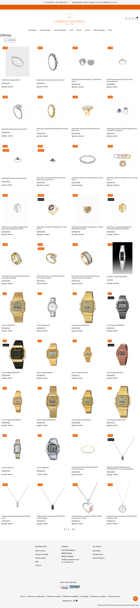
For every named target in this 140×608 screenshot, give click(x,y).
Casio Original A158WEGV (81, 325)
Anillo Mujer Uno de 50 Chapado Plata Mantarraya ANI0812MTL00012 (15, 228)
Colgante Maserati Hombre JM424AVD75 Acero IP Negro (51, 517)
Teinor (137, 605)
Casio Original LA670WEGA (11, 420)
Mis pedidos (97, 551)
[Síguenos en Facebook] (74, 601)
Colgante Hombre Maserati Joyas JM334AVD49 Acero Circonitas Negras (120, 468)
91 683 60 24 (50, 2)
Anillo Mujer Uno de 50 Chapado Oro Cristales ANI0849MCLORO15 (87, 228)
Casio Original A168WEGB (11, 372)
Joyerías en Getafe (41, 554)
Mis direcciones (98, 554)
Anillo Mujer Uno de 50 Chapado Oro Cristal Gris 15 (52, 228)
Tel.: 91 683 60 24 (67, 562)
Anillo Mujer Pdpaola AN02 (11, 80)
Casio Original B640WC (115, 372)
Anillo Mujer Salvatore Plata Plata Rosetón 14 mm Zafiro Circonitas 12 (122, 129)
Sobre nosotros (40, 551)
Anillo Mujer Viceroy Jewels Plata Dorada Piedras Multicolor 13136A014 (85, 277)
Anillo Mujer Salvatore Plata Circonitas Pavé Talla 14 (86, 80)
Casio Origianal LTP (43, 325)
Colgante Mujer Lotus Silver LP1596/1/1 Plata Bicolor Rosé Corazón (87, 517)
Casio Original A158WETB (115, 325)
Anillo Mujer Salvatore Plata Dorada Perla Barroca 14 (85, 129)
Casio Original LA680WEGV (116, 420)
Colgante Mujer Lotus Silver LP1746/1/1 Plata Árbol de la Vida (122, 517)
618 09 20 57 (62, 2)
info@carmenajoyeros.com (70, 559)
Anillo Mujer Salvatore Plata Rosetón (14, 178)
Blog (36, 562)
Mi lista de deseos (99, 558)
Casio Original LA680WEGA (81, 420)
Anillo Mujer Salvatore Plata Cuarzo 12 (14, 129)
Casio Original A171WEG (80, 372)
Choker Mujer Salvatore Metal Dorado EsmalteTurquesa (85, 468)
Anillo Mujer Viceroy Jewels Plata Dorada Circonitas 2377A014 (50, 277)
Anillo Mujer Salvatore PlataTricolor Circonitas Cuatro (122, 179)
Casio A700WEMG (8, 325)
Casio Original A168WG (45, 372)
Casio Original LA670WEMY (46, 420)
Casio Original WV (43, 467)
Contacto (38, 565)
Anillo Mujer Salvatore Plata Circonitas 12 (50, 80)
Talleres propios (40, 558)
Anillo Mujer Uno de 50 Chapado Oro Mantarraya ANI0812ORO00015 (119, 228)
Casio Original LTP (8, 467)
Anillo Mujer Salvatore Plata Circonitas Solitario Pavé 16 (120, 80)
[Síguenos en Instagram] (76, 601)
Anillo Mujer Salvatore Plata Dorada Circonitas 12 (52, 129)
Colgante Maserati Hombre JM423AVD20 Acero (16, 517)
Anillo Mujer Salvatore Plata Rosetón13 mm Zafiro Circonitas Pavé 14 (51, 179)
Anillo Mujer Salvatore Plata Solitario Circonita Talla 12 (87, 179)
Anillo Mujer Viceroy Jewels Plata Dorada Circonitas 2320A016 (15, 277)
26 (73, 529)
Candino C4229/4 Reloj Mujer (117, 276)
